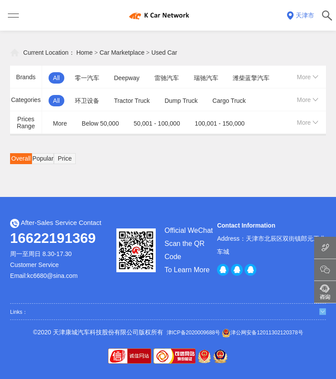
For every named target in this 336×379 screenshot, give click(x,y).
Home (84, 52)
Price (65, 158)
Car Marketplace (122, 52)
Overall (21, 158)
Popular (42, 158)
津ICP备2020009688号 (193, 333)
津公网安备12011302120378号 (262, 333)
